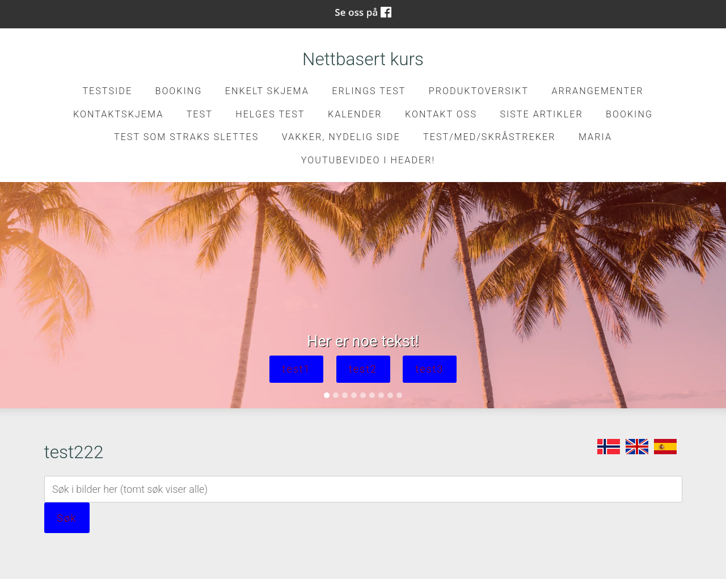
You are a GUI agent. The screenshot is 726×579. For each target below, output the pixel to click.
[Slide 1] (327, 395)
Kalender (355, 114)
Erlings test (369, 91)
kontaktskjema (118, 114)
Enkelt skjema (267, 91)
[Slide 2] (336, 395)
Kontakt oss (441, 114)
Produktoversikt (479, 91)
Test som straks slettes (186, 137)
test (200, 114)
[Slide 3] (345, 395)
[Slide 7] (381, 395)
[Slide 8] (390, 395)
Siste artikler (541, 114)
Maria (595, 137)
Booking (178, 91)
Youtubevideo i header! (368, 160)
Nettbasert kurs (363, 59)
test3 (429, 369)
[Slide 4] (354, 395)
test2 (363, 369)
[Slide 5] (363, 395)
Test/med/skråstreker (489, 137)
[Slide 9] (399, 395)
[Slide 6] (372, 395)
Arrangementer (597, 91)
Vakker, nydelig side (341, 137)
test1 (296, 369)
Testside (107, 91)
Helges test (270, 114)
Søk (67, 518)
